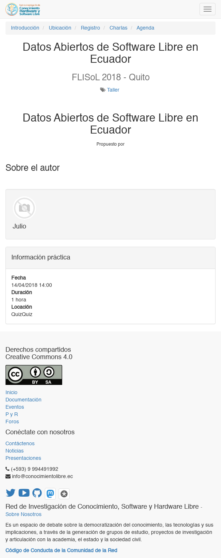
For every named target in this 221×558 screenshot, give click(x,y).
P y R (11, 414)
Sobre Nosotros (23, 514)
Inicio (11, 392)
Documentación (23, 400)
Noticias (14, 451)
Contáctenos (20, 443)
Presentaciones (23, 458)
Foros (12, 421)
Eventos (14, 407)
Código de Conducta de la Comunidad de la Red (61, 550)
